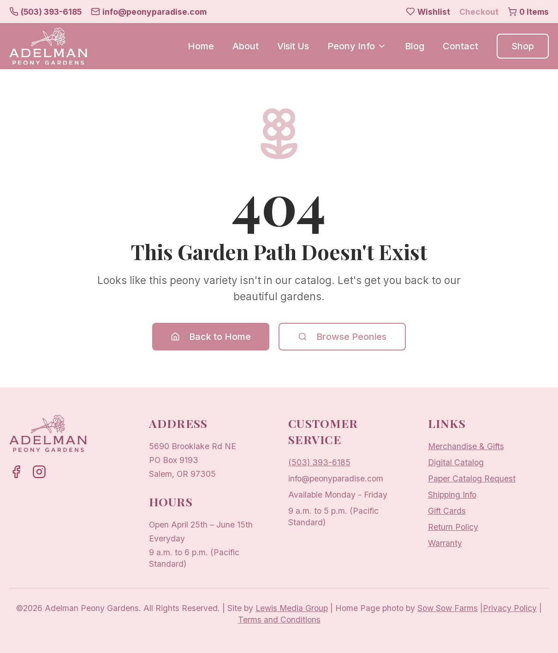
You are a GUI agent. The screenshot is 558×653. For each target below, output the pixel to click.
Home (201, 46)
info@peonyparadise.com (335, 478)
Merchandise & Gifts (466, 446)
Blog (414, 46)
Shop (522, 46)
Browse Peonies (342, 336)
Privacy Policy (510, 608)
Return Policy (453, 527)
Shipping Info (452, 494)
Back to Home (211, 336)
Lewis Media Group (291, 608)
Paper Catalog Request (472, 478)
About (245, 46)
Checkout (479, 12)
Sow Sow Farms (447, 608)
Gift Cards (447, 511)
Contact (460, 46)
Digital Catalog (456, 462)
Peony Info (356, 46)
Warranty (445, 543)
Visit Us (293, 46)
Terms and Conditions (279, 619)
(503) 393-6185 (319, 462)
